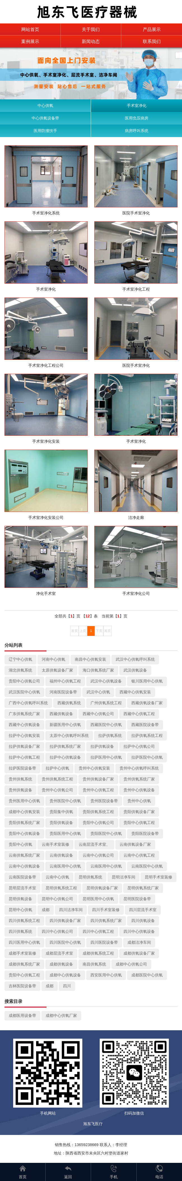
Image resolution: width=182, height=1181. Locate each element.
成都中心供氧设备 (65, 975)
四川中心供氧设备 (139, 931)
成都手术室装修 (22, 953)
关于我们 (91, 29)
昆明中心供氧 (20, 909)
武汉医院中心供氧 (24, 692)
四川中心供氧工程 (98, 931)
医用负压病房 (136, 118)
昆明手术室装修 (158, 877)
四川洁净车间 (71, 909)
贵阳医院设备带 (145, 833)
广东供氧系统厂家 (24, 714)
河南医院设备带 (63, 692)
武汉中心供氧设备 (106, 681)
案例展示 (30, 41)
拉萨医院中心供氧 (147, 757)
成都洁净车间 (139, 942)
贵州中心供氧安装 (94, 768)
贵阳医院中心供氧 (106, 833)
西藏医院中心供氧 (106, 724)
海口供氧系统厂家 (98, 670)
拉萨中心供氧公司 (139, 746)
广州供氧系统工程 (106, 703)
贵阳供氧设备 (61, 822)
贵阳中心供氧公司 (24, 681)
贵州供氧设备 (20, 790)
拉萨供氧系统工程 (147, 735)
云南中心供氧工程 (139, 855)
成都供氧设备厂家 (139, 953)
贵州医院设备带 (104, 801)
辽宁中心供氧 (20, 659)
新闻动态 (91, 41)
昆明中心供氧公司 (57, 899)
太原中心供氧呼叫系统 (69, 735)
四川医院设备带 (104, 942)
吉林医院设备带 (22, 986)
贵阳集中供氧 (61, 811)
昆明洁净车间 (123, 877)
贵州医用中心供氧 (24, 801)
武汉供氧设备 (135, 670)
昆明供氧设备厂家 (102, 888)
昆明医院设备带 (137, 899)
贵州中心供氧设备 (139, 790)
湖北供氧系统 (20, 670)
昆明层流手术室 (22, 888)
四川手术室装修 (106, 909)
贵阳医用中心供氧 (65, 833)
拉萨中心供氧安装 (24, 735)
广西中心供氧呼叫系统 (28, 703)
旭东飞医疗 (93, 1124)
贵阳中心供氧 (20, 844)
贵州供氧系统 (20, 779)
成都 (46, 909)
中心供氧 (45, 105)
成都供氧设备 (61, 964)
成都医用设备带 (22, 1015)
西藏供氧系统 (69, 703)
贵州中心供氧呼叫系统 (139, 768)
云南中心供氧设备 (24, 866)
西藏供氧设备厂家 (147, 703)
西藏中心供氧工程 (139, 714)
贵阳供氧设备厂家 (139, 811)
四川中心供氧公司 (57, 931)
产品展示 (152, 29)
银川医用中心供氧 (147, 681)
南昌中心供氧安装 (90, 659)
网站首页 (30, 29)
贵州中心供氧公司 (57, 790)
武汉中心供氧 (98, 692)
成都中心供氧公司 (131, 964)
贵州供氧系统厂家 (139, 779)
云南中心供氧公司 (98, 855)
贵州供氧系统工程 (57, 779)
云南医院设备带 (22, 877)
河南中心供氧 (53, 659)
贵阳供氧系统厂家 (24, 822)
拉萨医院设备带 (22, 768)
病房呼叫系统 (136, 130)
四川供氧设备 (143, 920)
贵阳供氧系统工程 (98, 811)
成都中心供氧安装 (24, 811)
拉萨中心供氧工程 (24, 757)
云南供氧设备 (61, 855)
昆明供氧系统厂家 (143, 888)
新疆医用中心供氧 (65, 724)
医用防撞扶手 (45, 130)
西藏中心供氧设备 (24, 724)
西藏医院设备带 (145, 724)
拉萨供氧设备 (102, 746)
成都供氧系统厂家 (24, 964)
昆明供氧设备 (20, 899)
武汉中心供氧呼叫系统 (135, 659)
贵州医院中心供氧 (65, 801)
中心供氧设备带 (45, 118)
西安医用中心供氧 (106, 975)
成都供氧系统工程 (98, 953)
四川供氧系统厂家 (106, 920)
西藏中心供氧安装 (135, 692)
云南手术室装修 (55, 844)
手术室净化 (136, 105)
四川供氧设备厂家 (65, 920)
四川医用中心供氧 (24, 942)
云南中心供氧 (57, 877)
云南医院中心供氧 (147, 866)
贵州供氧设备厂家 (98, 779)
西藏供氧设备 (61, 714)
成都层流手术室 (59, 953)
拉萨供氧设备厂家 (24, 746)
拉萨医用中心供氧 (106, 757)
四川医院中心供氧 (65, 942)
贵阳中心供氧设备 (24, 833)
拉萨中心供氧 (57, 768)
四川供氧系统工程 (24, 920)
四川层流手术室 (143, 909)
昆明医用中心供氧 (98, 899)
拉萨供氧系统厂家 (65, 746)
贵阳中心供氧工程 (139, 822)
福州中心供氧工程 (65, 681)
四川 (67, 986)
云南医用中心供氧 (65, 866)
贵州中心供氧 (139, 801)
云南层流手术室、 (94, 844)
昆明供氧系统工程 (61, 888)
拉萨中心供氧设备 (65, 757)
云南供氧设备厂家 (135, 844)
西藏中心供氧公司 (98, 714)
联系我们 (152, 41)
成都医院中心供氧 (147, 975)
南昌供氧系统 (94, 964)
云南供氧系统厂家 (24, 855)
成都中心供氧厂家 (61, 1015)
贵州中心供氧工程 (98, 790)
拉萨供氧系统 (110, 735)
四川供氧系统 (20, 931)
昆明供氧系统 (90, 877)
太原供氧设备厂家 (57, 670)
